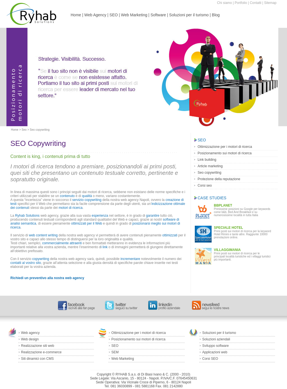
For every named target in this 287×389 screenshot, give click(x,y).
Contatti (255, 3)
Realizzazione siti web (37, 346)
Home (76, 15)
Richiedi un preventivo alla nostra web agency (47, 278)
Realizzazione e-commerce (41, 352)
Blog (216, 15)
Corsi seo (205, 185)
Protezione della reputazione (219, 179)
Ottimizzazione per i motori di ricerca (225, 147)
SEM (115, 352)
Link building (207, 160)
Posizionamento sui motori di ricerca (225, 153)
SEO (114, 15)
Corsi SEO (210, 359)
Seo (24, 129)
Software (158, 15)
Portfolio (241, 3)
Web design (30, 339)
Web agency (30, 333)
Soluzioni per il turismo (189, 15)
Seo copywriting (209, 173)
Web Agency (95, 15)
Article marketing (210, 166)
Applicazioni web (214, 352)
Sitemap (270, 3)
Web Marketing (134, 15)
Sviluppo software (215, 346)
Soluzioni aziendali (216, 339)
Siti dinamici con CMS (37, 359)
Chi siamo (224, 3)
